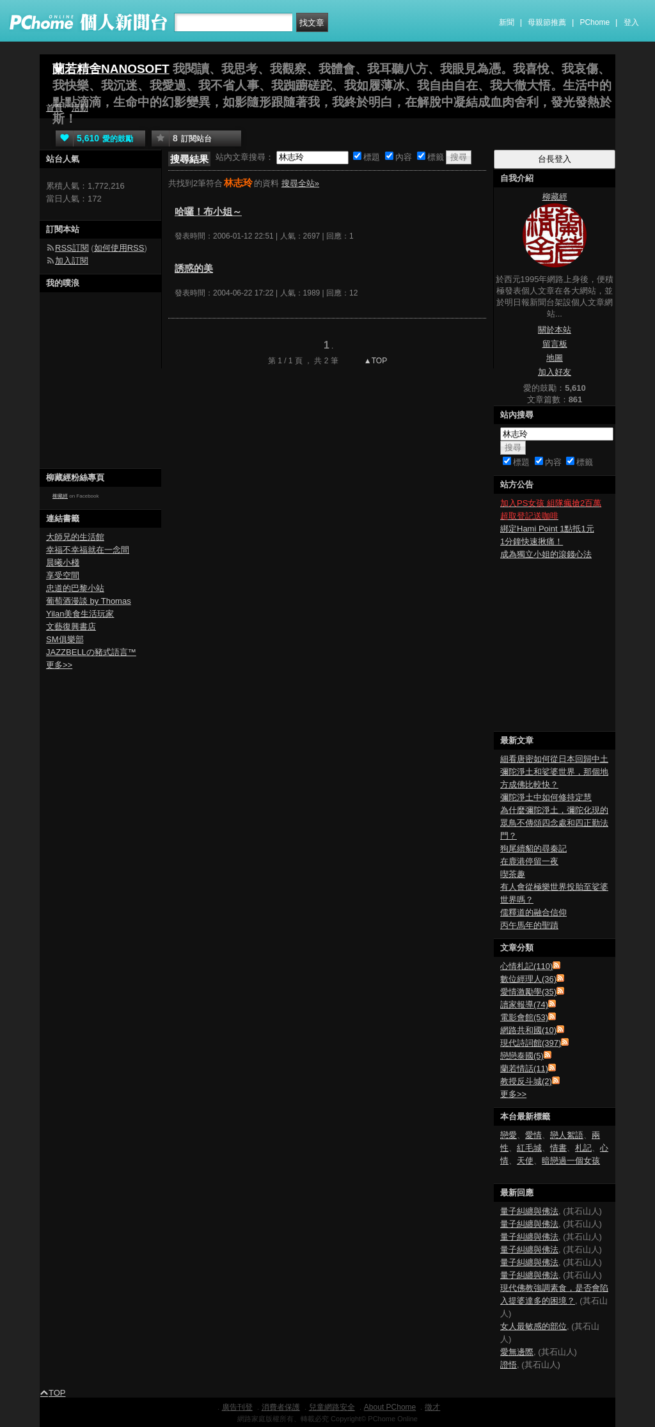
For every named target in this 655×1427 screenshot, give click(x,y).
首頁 (54, 108)
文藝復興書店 (71, 626)
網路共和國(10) (528, 1030)
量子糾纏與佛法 (529, 1211)
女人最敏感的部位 (533, 1326)
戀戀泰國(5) (522, 1055)
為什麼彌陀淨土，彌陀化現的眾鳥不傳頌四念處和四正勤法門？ (554, 822)
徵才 (432, 1407)
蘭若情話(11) (524, 1068)
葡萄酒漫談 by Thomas (88, 601)
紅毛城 (529, 1148)
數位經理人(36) (528, 979)
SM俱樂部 (65, 639)
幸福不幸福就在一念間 (87, 550)
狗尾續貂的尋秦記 (533, 848)
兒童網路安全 (332, 1407)
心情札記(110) (526, 966)
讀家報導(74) (524, 1004)
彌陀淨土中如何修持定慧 (546, 797)
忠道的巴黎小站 (75, 588)
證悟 (508, 1364)
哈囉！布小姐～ (208, 211)
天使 (525, 1160)
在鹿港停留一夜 (529, 861)
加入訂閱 (71, 260)
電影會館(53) (524, 1017)
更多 (513, 1094)
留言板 (554, 344)
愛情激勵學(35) (528, 992)
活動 (80, 108)
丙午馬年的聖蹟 (529, 925)
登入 (631, 22)
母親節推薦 (547, 22)
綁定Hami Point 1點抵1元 (547, 528)
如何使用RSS (119, 248)
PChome (595, 22)
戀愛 (508, 1135)
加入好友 (554, 372)
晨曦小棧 (62, 562)
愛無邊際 (516, 1352)
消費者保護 (281, 1407)
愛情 (533, 1135)
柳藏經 (60, 496)
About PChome (390, 1407)
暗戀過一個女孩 (571, 1160)
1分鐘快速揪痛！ (531, 541)
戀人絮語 (566, 1135)
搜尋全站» (300, 183)
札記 (583, 1148)
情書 (558, 1148)
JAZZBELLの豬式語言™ (91, 652)
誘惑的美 (194, 268)
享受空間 (62, 575)
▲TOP (375, 360)
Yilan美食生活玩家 (80, 614)
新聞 (506, 22)
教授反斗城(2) (526, 1081)
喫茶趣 (512, 874)
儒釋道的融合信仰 (533, 912)
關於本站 (554, 330)
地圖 (554, 358)
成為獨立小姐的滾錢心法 (546, 554)
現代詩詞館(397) (530, 1043)
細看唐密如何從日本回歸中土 (554, 759)
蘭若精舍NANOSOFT (111, 68)
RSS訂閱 (72, 248)
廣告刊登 (237, 1407)
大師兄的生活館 (75, 537)
